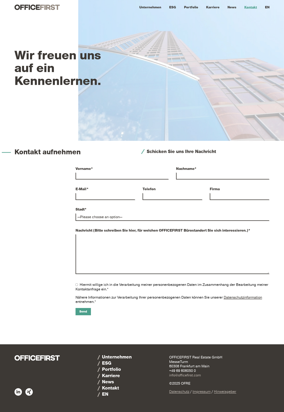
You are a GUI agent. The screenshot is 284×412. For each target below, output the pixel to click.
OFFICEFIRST (37, 7)
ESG (172, 7)
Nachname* (186, 169)
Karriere (213, 7)
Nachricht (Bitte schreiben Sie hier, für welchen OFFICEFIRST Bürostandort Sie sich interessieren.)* (163, 230)
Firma (215, 189)
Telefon (149, 189)
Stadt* (81, 209)
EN (267, 7)
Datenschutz (179, 391)
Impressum (202, 391)
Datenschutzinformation (243, 297)
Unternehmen (150, 7)
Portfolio (191, 7)
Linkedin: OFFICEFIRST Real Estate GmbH (18, 392)
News (231, 7)
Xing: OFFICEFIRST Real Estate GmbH (29, 392)
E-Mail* (82, 189)
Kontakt (250, 7)
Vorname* (84, 169)
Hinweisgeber (225, 391)
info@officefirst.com (185, 375)
